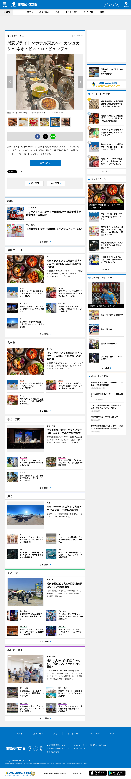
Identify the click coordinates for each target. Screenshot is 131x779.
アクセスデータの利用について (60, 748)
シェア (21, 172)
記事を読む (45, 163)
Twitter (111, 5)
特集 (102, 12)
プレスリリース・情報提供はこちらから (91, 745)
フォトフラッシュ (15, 36)
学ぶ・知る (89, 12)
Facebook (106, 5)
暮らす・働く (72, 12)
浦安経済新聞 (24, 4)
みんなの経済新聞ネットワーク (20, 773)
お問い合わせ (81, 748)
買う (57, 12)
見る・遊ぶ (44, 12)
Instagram (117, 5)
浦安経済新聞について (57, 745)
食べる (30, 12)
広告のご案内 (54, 752)
